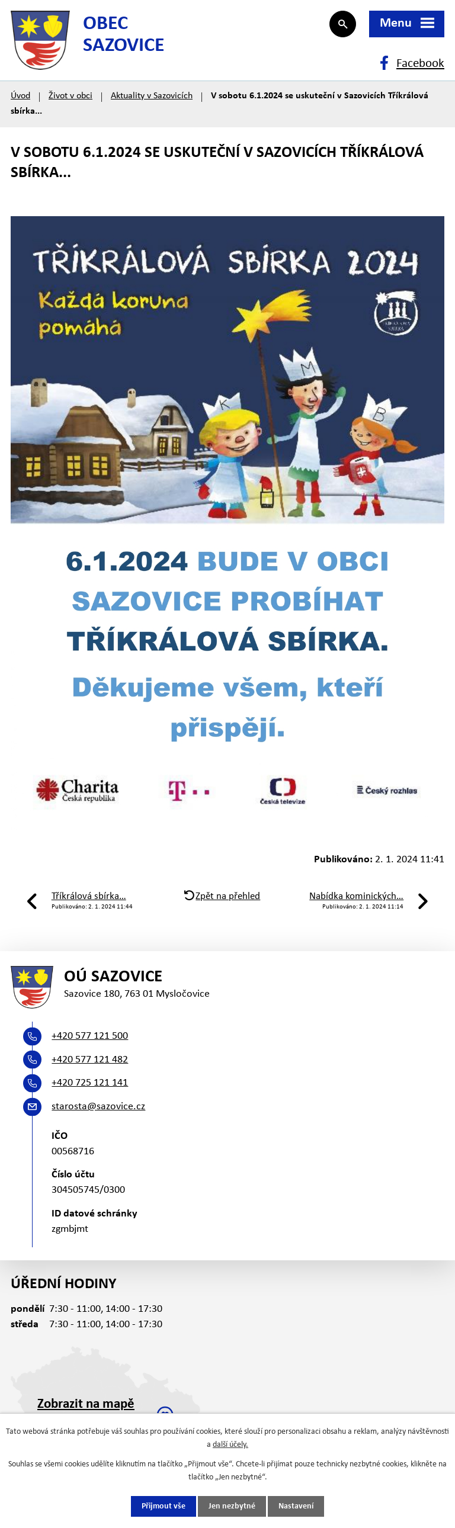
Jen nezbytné (232, 1506)
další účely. (230, 1444)
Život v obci (70, 96)
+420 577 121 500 (90, 1036)
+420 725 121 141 (90, 1083)
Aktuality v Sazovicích (152, 96)
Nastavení (295, 1506)
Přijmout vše (163, 1506)
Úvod (20, 96)
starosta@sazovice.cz (98, 1106)
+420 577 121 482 (90, 1059)
